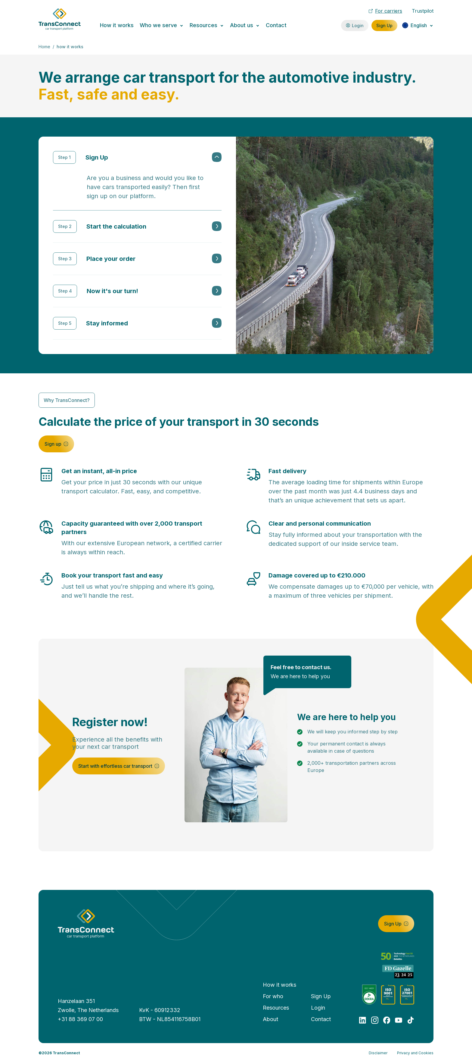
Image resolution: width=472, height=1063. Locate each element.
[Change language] (417, 25)
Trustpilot (422, 11)
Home (44, 46)
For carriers (385, 11)
